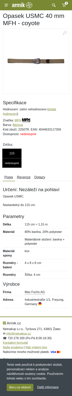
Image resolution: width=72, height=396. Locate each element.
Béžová (18, 125)
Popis (8, 177)
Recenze (24, 177)
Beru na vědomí (20, 387)
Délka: (8, 145)
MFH (18, 120)
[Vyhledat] (53, 5)
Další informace (48, 387)
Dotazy (39, 177)
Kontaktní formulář (15, 342)
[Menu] (6, 5)
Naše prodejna (13, 347)
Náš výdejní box (36, 347)
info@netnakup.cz (18, 333)
